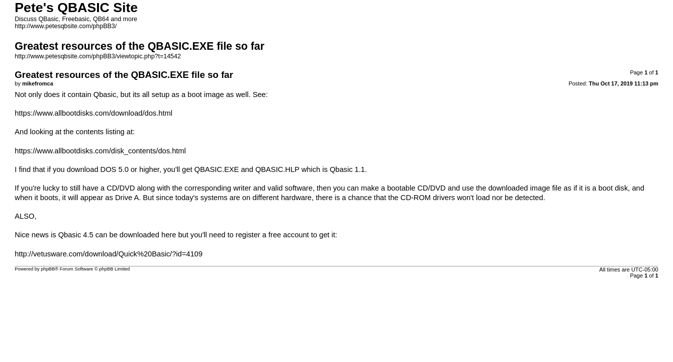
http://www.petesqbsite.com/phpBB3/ (66, 26)
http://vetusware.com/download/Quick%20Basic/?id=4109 (109, 254)
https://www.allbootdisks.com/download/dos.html (93, 113)
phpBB (48, 269)
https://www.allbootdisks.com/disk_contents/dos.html (100, 151)
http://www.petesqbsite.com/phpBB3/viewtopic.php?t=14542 (98, 56)
